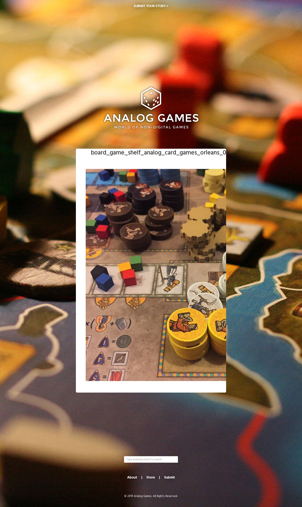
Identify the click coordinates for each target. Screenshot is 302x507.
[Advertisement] (151, 44)
